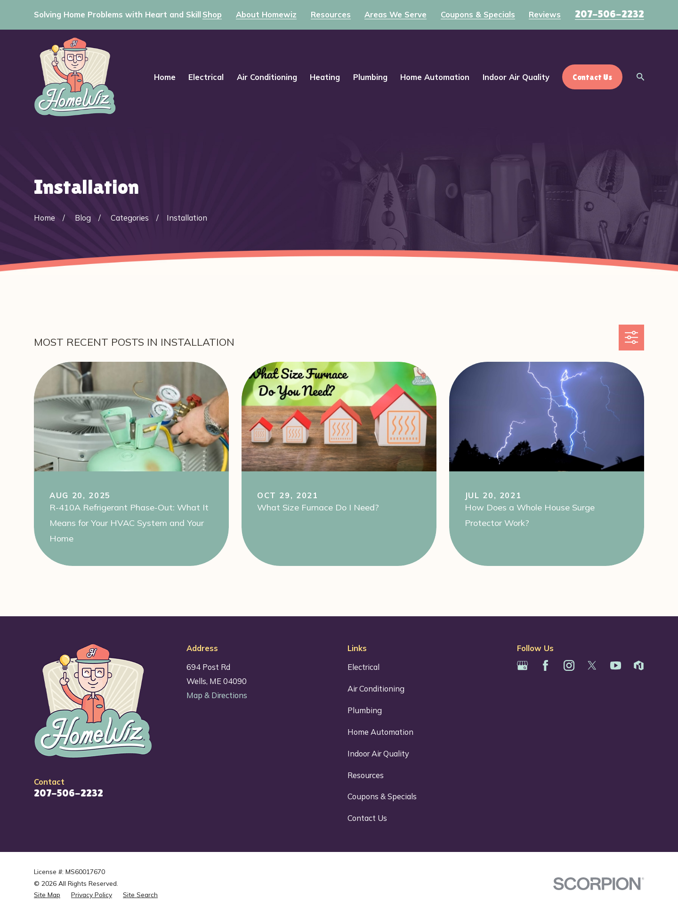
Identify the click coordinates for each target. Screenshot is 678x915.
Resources (331, 14)
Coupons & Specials (478, 14)
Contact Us (367, 818)
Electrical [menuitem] (206, 77)
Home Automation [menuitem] (434, 77)
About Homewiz (266, 14)
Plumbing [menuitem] (370, 77)
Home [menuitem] (165, 77)
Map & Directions (216, 695)
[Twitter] (592, 665)
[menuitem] (47, 895)
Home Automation (380, 732)
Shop (212, 14)
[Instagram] (569, 665)
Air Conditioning (375, 688)
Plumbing (364, 710)
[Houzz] (638, 665)
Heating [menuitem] (325, 77)
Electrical (363, 667)
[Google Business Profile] (522, 665)
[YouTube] (615, 665)
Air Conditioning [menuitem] (267, 77)
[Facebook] (545, 665)
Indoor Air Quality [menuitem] (516, 77)
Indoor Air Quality (378, 753)
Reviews (545, 14)
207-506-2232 (609, 14)
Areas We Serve (395, 14)
